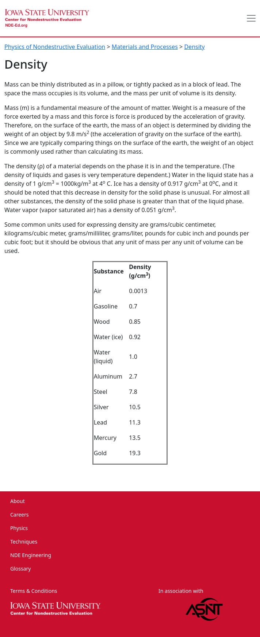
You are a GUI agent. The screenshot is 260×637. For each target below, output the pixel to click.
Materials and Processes (145, 47)
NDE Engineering (30, 555)
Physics (19, 528)
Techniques (23, 541)
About (17, 501)
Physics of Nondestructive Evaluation (54, 47)
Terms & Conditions (33, 590)
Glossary (20, 568)
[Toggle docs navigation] (251, 18)
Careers (19, 514)
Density (194, 47)
